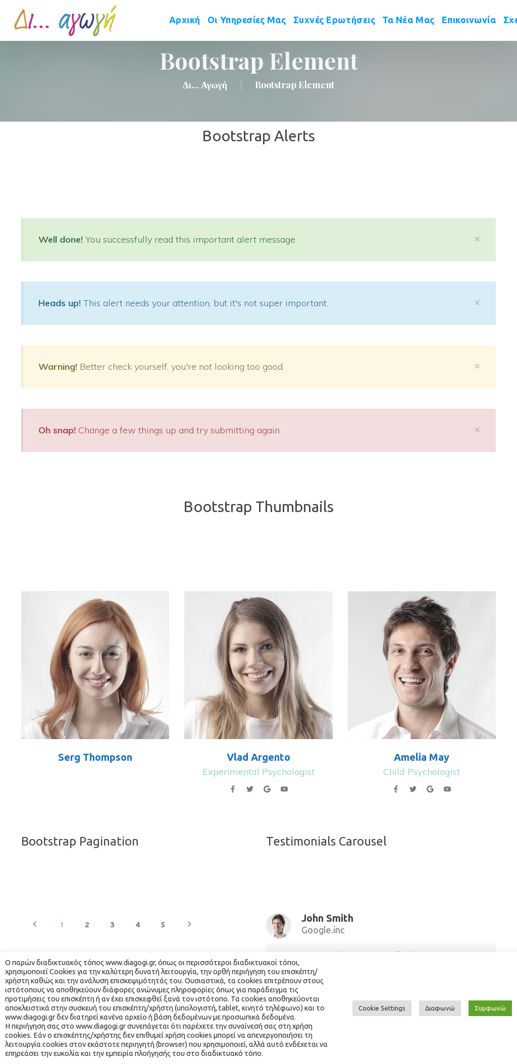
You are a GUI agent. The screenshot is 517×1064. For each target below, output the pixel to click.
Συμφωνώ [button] (490, 1008)
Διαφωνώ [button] (440, 1008)
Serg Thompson (95, 757)
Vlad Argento (258, 757)
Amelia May (421, 757)
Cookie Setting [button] (381, 1008)
